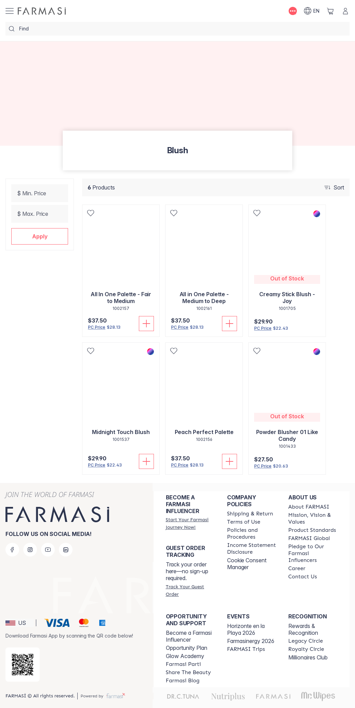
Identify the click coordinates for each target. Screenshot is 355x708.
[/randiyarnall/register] (190, 523)
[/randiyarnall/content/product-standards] (312, 530)
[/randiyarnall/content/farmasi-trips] (246, 649)
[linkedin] (66, 549)
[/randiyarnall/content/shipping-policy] (250, 513)
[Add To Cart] (146, 323)
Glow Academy (185, 656)
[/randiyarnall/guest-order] (190, 590)
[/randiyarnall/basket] (330, 11)
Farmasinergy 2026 (250, 641)
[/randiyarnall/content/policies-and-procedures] (251, 533)
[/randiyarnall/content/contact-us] (302, 576)
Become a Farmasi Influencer (189, 636)
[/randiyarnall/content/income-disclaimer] (251, 548)
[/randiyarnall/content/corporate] (309, 538)
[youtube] (48, 549)
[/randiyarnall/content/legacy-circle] (305, 641)
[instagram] (30, 549)
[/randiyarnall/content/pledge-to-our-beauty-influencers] (312, 553)
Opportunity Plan (186, 647)
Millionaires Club (308, 657)
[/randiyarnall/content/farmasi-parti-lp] (183, 664)
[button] (39, 236)
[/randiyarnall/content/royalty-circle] (306, 649)
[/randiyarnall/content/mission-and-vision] (312, 518)
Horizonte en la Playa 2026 (246, 629)
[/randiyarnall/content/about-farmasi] (308, 506)
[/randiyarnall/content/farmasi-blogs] (183, 680)
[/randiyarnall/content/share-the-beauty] (188, 672)
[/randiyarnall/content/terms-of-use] (243, 522)
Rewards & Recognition (303, 629)
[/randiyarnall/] (42, 10)
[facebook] (12, 549)
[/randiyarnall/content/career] (296, 568)
